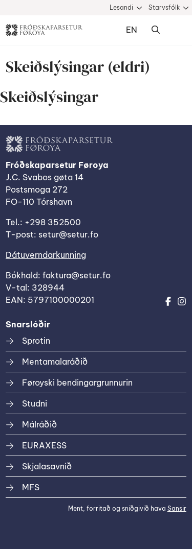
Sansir (176, 508)
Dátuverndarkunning (46, 255)
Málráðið (39, 424)
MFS (30, 487)
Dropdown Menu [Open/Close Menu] (176, 30)
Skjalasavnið (47, 466)
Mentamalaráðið (55, 361)
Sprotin (36, 341)
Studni (34, 403)
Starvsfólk (164, 7)
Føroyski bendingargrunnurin (77, 382)
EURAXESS (44, 445)
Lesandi (121, 7)
